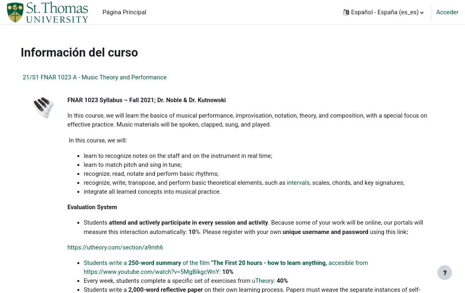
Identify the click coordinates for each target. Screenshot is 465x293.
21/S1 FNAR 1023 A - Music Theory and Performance (103, 77)
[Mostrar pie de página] (444, 272)
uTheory (274, 282)
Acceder (447, 12)
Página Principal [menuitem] (124, 12)
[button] (383, 12)
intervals (309, 183)
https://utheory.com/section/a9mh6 (124, 249)
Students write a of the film (156, 264)
